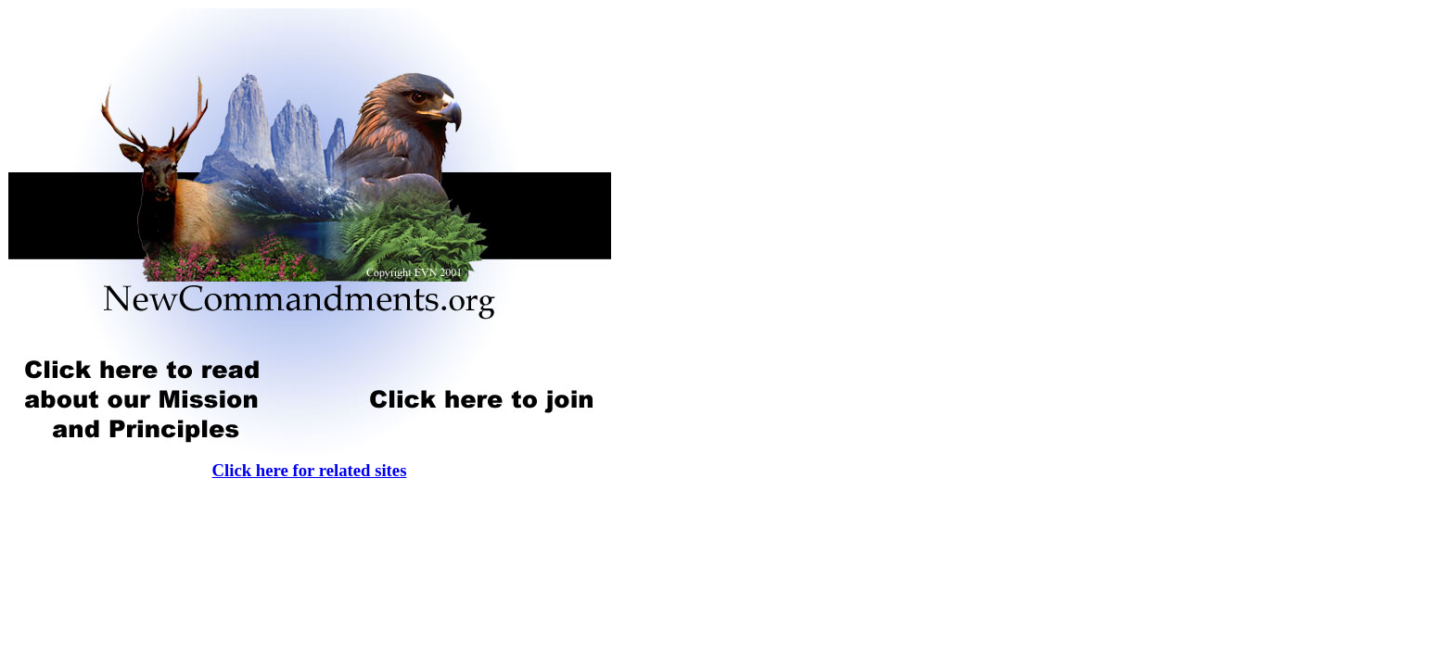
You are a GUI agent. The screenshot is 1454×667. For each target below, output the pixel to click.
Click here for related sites (309, 470)
